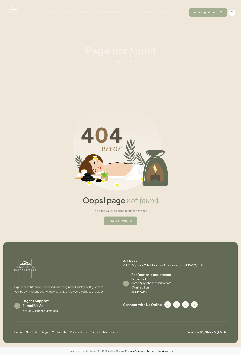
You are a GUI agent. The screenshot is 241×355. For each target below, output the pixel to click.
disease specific (108, 12)
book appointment (205, 12)
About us (144, 12)
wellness (84, 12)
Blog (130, 12)
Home (51, 12)
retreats (67, 12)
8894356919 (139, 292)
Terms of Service (157, 350)
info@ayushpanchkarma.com (41, 310)
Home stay (165, 12)
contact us (59, 332)
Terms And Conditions (104, 332)
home (107, 61)
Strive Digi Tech (215, 332)
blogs (44, 332)
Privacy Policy (78, 332)
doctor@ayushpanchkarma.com (151, 283)
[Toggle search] (232, 12)
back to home (118, 221)
